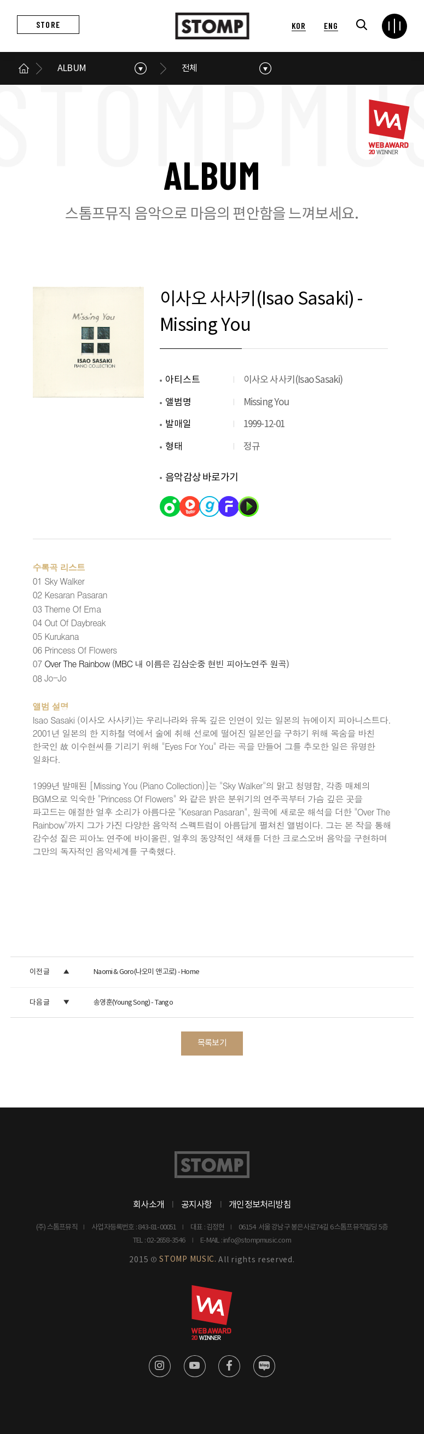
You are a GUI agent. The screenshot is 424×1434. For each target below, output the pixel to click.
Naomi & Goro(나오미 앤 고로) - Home (146, 972)
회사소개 (148, 1205)
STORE (48, 24)
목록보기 (212, 1043)
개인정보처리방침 (260, 1205)
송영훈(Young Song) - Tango (133, 1003)
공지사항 (196, 1205)
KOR (299, 25)
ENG (331, 25)
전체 (189, 68)
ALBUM (71, 68)
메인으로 (23, 68)
